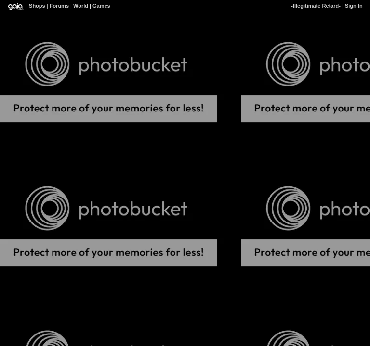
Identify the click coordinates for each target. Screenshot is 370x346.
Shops (37, 6)
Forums (59, 6)
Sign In (354, 6)
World (80, 6)
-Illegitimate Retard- (316, 6)
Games (101, 6)
